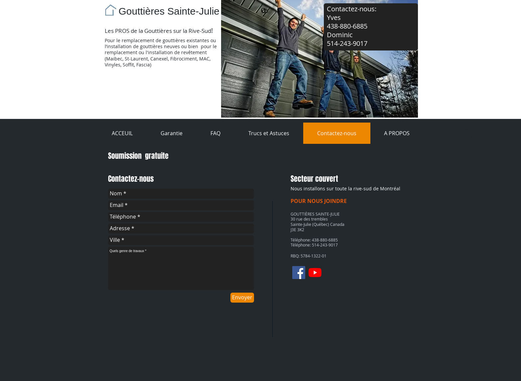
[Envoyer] (242, 298)
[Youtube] (315, 272)
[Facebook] (298, 272)
